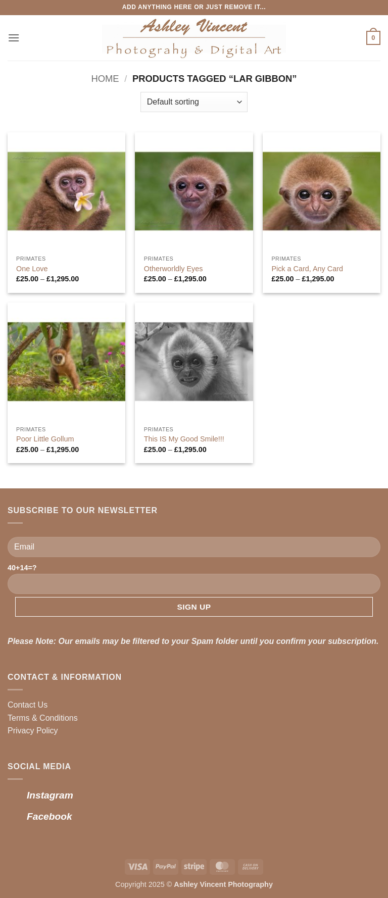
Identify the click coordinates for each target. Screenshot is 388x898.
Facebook (49, 816)
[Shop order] (194, 102)
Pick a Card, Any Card (307, 269)
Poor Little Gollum (45, 439)
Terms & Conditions (43, 718)
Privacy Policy (33, 730)
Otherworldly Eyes (173, 269)
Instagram (50, 795)
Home (105, 78)
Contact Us (27, 705)
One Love (31, 269)
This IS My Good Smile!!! (184, 439)
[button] (14, 37)
